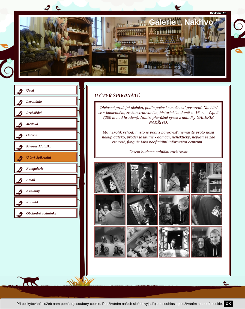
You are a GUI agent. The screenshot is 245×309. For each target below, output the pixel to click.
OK (228, 304)
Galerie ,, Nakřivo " (184, 22)
